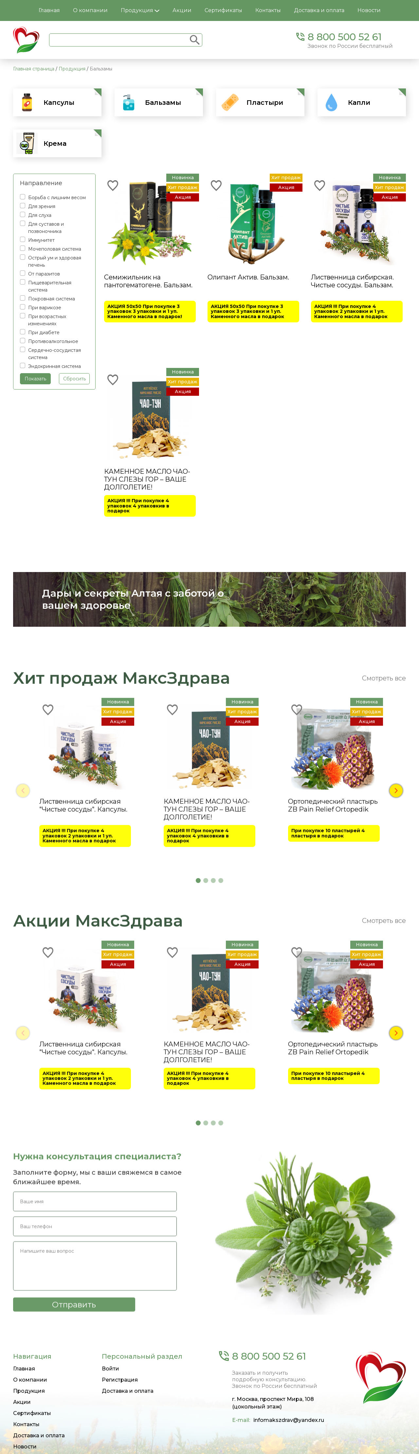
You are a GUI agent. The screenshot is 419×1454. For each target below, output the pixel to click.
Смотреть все (384, 846)
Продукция (140, 10)
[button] (396, 956)
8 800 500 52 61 (345, 37)
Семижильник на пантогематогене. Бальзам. (148, 281)
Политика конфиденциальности (371, 1444)
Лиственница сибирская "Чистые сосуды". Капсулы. (83, 974)
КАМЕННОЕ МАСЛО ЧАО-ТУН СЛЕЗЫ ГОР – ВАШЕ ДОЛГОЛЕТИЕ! (147, 475)
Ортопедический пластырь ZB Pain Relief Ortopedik (333, 974)
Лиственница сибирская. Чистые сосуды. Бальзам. (352, 281)
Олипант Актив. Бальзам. (248, 277)
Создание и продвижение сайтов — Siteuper (60, 1444)
